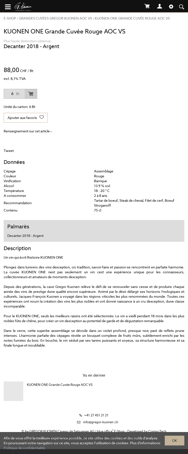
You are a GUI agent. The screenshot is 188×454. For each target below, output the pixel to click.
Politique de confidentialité (24, 448)
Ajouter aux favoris (26, 117)
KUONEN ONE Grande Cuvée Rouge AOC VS (132, 18)
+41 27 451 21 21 (96, 415)
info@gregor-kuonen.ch (100, 422)
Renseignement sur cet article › (28, 131)
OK (174, 440)
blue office (105, 431)
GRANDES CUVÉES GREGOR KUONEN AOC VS (55, 18)
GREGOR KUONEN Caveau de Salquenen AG (61, 431)
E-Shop (10, 18)
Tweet (9, 150)
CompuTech (157, 431)
